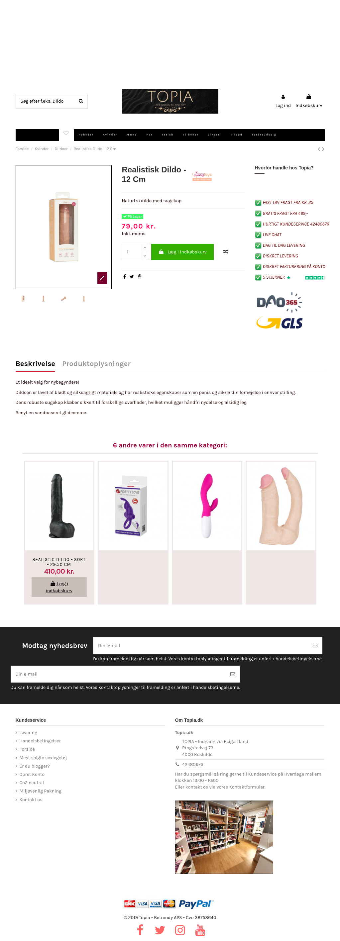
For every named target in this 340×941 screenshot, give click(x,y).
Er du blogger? (35, 766)
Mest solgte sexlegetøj (43, 758)
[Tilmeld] (315, 645)
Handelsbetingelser (40, 741)
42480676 (192, 764)
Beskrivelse (35, 364)
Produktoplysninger (96, 364)
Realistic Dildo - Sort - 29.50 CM (59, 562)
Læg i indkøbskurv (182, 252)
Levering (29, 732)
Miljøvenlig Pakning (40, 791)
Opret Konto (32, 774)
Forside (27, 749)
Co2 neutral (32, 783)
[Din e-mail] (200, 645)
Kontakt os (31, 799)
